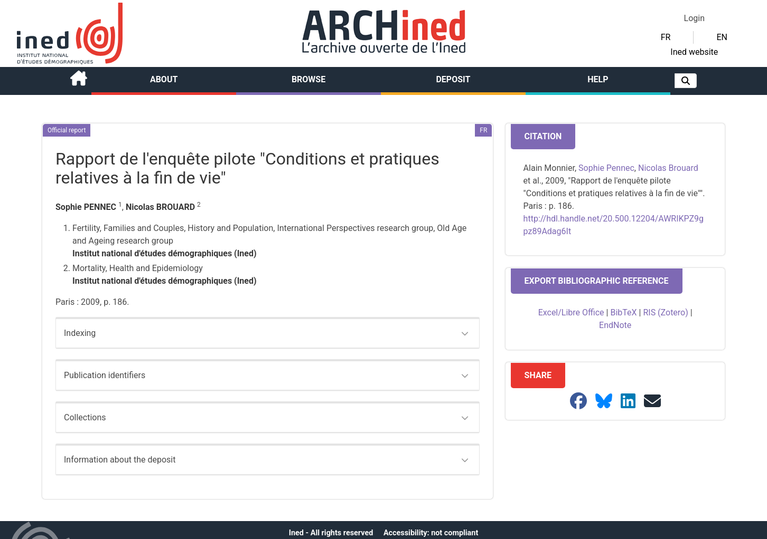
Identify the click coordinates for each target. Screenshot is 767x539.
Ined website (694, 52)
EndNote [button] (615, 325)
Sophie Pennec (606, 168)
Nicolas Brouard (668, 168)
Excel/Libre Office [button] (571, 312)
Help (597, 79)
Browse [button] (308, 79)
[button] (686, 80)
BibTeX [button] (623, 312)
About (163, 79)
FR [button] (666, 37)
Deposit (453, 79)
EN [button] (721, 37)
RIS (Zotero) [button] (665, 312)
